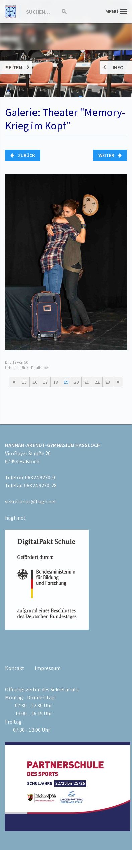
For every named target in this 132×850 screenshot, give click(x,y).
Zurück (22, 155)
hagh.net (15, 517)
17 (45, 382)
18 (55, 382)
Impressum (48, 668)
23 (107, 382)
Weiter (110, 155)
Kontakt (14, 668)
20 (76, 382)
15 (24, 382)
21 (86, 382)
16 (34, 382)
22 (97, 382)
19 (66, 382)
